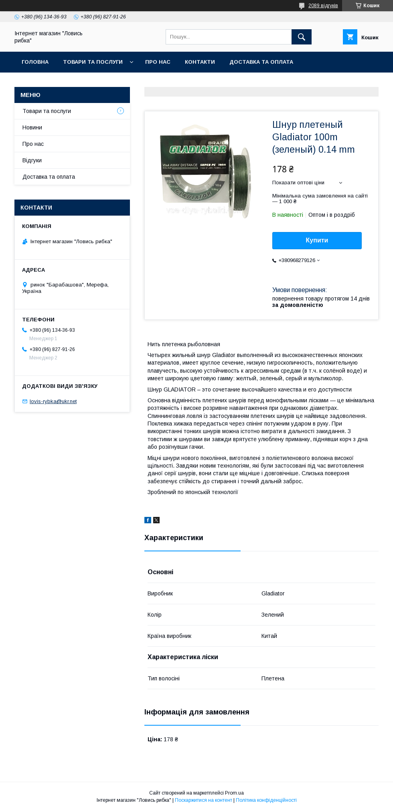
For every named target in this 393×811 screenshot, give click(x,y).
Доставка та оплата (261, 62)
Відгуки (32, 160)
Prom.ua (234, 793)
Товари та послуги (93, 62)
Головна (35, 62)
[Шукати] (302, 36)
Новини (32, 127)
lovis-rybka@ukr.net (53, 401)
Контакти (200, 62)
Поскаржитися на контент (203, 800)
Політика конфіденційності (266, 800)
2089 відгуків (323, 5)
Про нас (157, 62)
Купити (317, 240)
